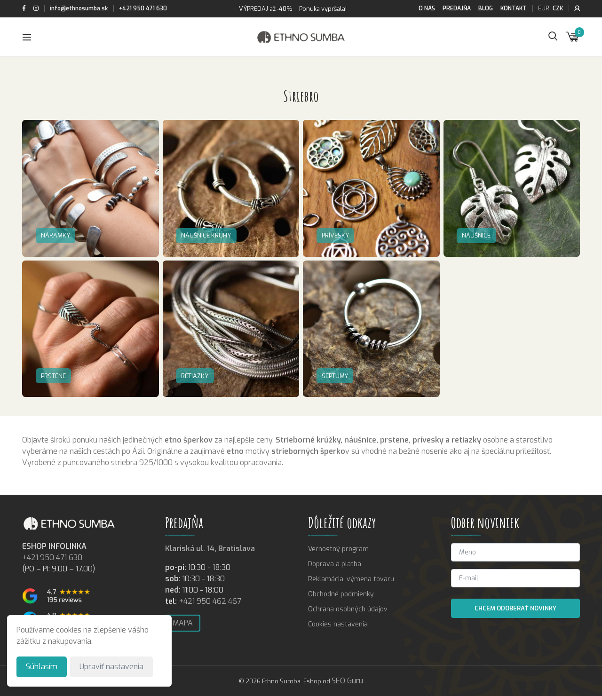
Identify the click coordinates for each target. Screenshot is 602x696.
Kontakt (513, 8)
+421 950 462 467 (210, 601)
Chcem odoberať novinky (515, 608)
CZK (558, 8)
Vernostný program (338, 549)
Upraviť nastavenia (111, 667)
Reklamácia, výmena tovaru (351, 579)
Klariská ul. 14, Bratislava (210, 549)
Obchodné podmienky (341, 594)
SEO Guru (347, 681)
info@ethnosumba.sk (79, 8)
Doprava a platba (334, 564)
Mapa (183, 623)
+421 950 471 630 (143, 8)
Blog (485, 8)
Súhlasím (41, 667)
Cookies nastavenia (338, 624)
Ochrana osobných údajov (348, 609)
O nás (427, 8)
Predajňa (457, 8)
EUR (543, 8)
